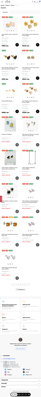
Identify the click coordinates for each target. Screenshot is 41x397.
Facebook (26, 369)
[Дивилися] (19, 394)
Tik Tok (26, 372)
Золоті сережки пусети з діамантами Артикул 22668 (30, 35)
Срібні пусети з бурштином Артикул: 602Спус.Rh (10, 235)
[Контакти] (35, 2)
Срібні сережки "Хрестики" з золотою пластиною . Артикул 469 (30, 135)
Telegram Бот (27, 375)
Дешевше (6, 12)
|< (12, 284)
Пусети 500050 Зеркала (7, 100)
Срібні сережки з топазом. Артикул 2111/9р (9, 201)
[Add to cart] (17, 44)
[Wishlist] (13, 31)
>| (28, 284)
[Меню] (2, 1)
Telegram (8, 369)
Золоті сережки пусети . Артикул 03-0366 (10, 35)
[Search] (33, 2)
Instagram (8, 375)
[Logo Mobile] (7, 1)
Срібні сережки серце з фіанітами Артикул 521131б (9, 268)
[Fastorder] (9, 31)
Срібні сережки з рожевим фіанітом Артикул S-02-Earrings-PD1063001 (30, 201)
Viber (7, 372)
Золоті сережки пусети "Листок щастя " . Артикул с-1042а (30, 68)
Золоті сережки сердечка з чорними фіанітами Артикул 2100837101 (10, 68)
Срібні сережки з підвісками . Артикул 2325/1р (28, 168)
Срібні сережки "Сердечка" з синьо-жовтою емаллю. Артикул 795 (10, 168)
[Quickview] (7, 31)
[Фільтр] (1, 199)
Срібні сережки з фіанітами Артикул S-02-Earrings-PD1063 (30, 235)
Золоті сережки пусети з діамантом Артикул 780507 (30, 101)
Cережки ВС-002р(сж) (7, 134)
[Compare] (11, 31)
